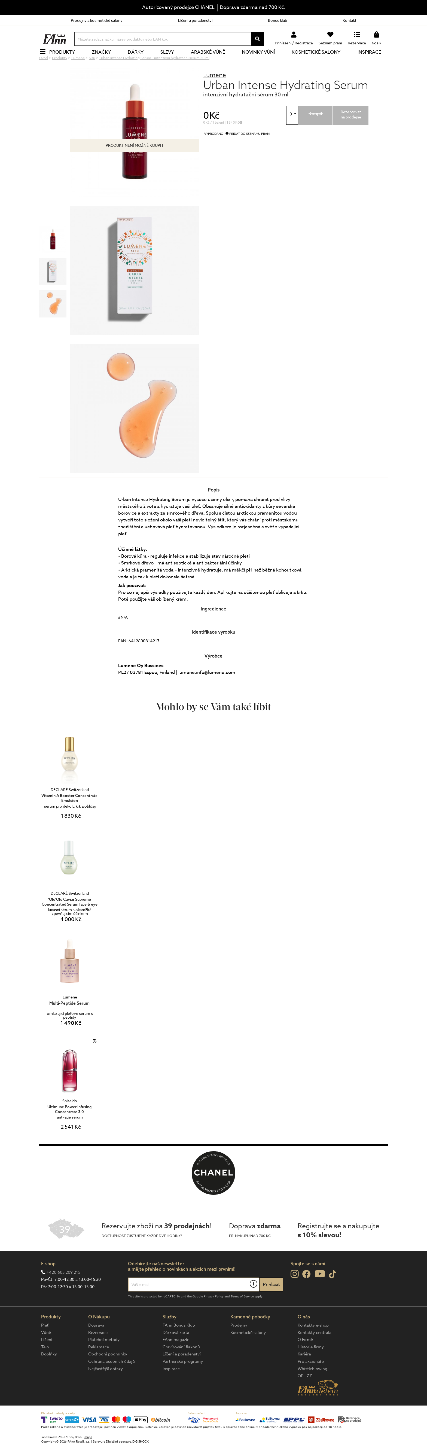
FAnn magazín (176, 1358)
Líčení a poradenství (195, 20)
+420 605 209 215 (63, 1291)
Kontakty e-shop (313, 1343)
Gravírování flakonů (181, 1365)
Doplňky (49, 1372)
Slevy (170, 61)
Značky (104, 61)
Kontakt (349, 20)
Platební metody (104, 1358)
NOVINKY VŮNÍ (261, 61)
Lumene (214, 93)
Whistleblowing (312, 1387)
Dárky (139, 61)
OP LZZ (305, 1394)
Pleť (44, 1343)
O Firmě (305, 1358)
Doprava (96, 1343)
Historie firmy (311, 1365)
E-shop (48, 1282)
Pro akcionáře (311, 1380)
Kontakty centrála (314, 1351)
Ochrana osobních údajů (111, 1380)
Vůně (46, 1351)
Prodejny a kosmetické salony (97, 20)
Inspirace (372, 61)
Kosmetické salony (319, 61)
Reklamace (98, 1365)
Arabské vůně (211, 61)
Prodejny (238, 1343)
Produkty (65, 61)
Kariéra (304, 1372)
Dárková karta (176, 1351)
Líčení (46, 1358)
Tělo (45, 1365)
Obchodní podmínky (107, 1372)
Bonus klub (277, 20)
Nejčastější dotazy (105, 1387)
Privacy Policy (214, 1314)
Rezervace (98, 1351)
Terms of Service (242, 1314)
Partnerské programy (183, 1380)
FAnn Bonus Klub (179, 1343)
